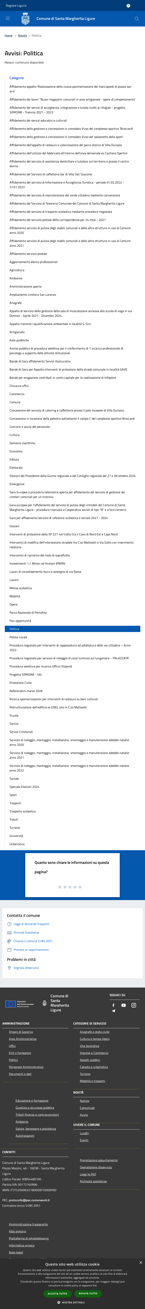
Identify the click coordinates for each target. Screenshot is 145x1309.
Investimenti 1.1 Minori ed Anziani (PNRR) (37, 563)
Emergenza (17, 484)
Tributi (14, 819)
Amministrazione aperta (25, 286)
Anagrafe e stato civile (94, 1031)
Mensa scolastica (21, 588)
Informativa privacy (22, 1245)
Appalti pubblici (90, 1059)
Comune (15, 402)
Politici (13, 1059)
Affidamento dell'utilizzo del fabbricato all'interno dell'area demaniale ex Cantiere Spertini (69, 153)
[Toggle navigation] (7, 18)
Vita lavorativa (89, 1045)
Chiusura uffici (19, 385)
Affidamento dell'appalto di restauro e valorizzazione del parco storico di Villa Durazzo (66, 145)
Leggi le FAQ (88, 1174)
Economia (16, 451)
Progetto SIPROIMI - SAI (26, 674)
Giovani (14, 526)
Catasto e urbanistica (94, 1067)
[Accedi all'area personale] (128, 5)
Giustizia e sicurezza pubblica (35, 1107)
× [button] (140, 1262)
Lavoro (14, 579)
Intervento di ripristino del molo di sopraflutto (40, 555)
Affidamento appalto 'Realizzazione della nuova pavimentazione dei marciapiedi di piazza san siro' (70, 89)
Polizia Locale (18, 637)
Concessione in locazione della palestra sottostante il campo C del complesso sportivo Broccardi (72, 418)
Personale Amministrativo (26, 1067)
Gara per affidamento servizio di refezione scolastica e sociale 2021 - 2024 (59, 517)
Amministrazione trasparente (28, 1224)
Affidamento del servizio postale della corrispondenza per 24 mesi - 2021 (58, 219)
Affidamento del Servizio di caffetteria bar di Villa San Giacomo (51, 174)
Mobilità (15, 596)
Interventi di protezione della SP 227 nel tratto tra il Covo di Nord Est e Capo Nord (64, 534)
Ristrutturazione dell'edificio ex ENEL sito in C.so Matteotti (48, 707)
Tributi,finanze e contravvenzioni (37, 1114)
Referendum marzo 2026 (26, 690)
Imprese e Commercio (94, 1052)
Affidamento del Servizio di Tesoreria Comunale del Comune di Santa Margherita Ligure (67, 203)
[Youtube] (124, 1005)
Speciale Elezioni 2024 (24, 786)
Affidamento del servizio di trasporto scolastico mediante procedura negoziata (61, 211)
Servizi (14, 723)
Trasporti (15, 803)
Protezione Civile (21, 682)
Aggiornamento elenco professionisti (34, 262)
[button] (72, 1302)
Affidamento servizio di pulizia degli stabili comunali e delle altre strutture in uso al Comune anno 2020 (70, 230)
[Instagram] (134, 1005)
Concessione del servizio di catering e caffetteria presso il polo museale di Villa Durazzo (67, 410)
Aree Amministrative (23, 1038)
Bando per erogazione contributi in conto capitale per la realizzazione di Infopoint (63, 377)
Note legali (16, 1252)
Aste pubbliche (19, 340)
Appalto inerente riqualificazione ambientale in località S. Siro (50, 323)
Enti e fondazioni (20, 1052)
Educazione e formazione (32, 1100)
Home (8, 35)
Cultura (14, 435)
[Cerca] (137, 18)
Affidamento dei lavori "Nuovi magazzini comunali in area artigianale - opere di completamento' (72, 99)
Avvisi (84, 1114)
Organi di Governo (21, 1031)
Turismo (15, 827)
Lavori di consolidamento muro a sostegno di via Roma (45, 571)
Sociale (14, 778)
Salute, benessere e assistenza (36, 1128)
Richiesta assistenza (93, 1181)
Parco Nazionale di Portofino (28, 612)
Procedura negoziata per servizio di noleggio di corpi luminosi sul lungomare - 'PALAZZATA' (69, 658)
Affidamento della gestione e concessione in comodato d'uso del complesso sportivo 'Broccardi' (71, 128)
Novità (22, 35)
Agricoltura (17, 270)
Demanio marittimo (22, 443)
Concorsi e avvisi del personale (30, 426)
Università (16, 835)
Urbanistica (17, 844)
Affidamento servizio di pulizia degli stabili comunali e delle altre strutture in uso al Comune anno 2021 (70, 243)
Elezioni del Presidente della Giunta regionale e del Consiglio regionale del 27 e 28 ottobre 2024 (73, 475)
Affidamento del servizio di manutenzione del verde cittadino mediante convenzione (65, 195)
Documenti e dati (20, 1074)
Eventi (84, 1140)
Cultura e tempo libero (94, 1038)
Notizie (84, 1100)
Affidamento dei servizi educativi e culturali (38, 120)
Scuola (14, 715)
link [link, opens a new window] (95, 1285)
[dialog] (72, 1284)
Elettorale (16, 467)
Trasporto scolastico (23, 811)
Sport (13, 795)
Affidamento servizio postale (28, 253)
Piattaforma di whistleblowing (29, 1238)
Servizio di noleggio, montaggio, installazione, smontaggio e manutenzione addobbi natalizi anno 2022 (69, 768)
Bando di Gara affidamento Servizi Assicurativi (40, 361)
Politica (14, 629)
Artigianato (17, 332)
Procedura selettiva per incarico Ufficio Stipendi (41, 666)
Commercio (17, 394)
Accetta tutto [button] (57, 1293)
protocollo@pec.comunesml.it (29, 1200)
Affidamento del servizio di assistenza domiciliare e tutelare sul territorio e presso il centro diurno (69, 163)
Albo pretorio (17, 1231)
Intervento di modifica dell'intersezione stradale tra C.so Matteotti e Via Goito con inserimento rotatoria (72, 544)
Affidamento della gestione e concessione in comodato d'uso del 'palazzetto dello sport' (66, 136)
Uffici (12, 1045)
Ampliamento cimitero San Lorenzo (33, 294)
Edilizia (14, 459)
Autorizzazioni (25, 1135)
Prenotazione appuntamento (99, 1160)
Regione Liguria (16, 5)
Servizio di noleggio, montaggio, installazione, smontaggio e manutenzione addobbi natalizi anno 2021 (69, 755)
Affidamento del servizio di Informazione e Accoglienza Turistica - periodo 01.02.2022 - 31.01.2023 (67, 184)
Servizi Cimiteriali (21, 731)
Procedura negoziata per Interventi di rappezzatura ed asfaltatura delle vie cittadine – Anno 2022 (70, 647)
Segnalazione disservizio (96, 1167)
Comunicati (87, 1107)
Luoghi (84, 1133)
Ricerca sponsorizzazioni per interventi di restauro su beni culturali (54, 699)
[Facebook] (113, 1005)
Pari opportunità (20, 620)
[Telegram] (113, 1011)
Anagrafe (16, 302)
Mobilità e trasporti (92, 1081)
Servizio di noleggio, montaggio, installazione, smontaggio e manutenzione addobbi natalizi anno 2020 (69, 742)
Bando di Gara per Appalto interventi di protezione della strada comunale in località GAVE (68, 369)
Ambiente (16, 278)
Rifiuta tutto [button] (88, 1293)
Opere (13, 604)
